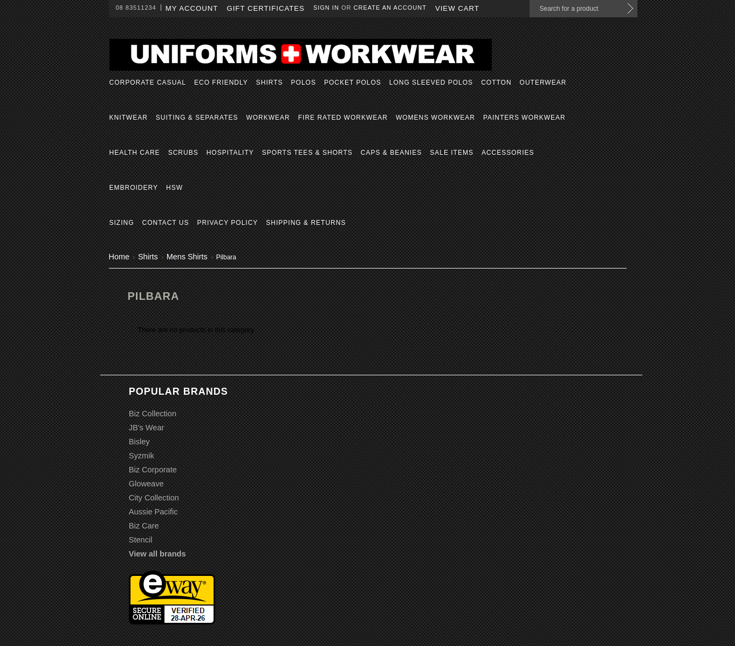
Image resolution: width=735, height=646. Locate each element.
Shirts (269, 82)
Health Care (134, 152)
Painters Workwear (524, 117)
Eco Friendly (221, 82)
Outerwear (543, 82)
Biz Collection (152, 413)
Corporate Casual (147, 82)
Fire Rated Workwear (343, 117)
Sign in (326, 7)
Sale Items (451, 152)
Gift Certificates (265, 8)
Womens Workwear (435, 117)
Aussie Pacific (153, 511)
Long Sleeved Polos (431, 82)
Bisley (139, 441)
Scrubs (183, 152)
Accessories (508, 152)
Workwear (268, 117)
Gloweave (146, 483)
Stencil (141, 539)
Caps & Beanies (391, 152)
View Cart (457, 8)
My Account (192, 8)
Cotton (496, 82)
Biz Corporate (153, 469)
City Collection (154, 497)
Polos (303, 82)
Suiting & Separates (197, 117)
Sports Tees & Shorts (307, 152)
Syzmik (141, 455)
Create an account (390, 7)
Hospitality (230, 152)
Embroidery (133, 187)
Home (119, 256)
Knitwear (128, 117)
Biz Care (144, 525)
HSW (174, 187)
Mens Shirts (187, 256)
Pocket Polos (352, 82)
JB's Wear (146, 427)
